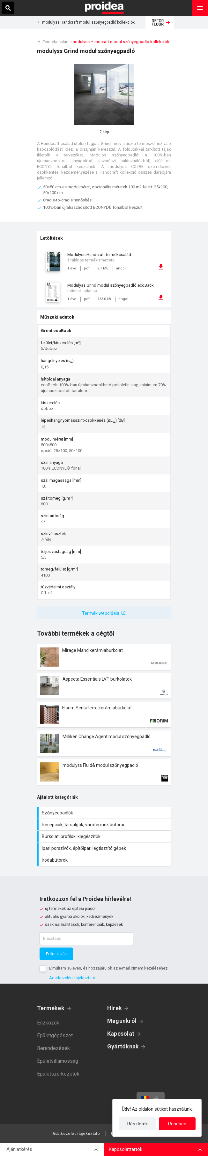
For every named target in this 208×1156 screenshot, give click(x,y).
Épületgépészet (55, 1035)
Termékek (50, 1008)
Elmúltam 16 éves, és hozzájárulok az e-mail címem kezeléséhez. (108, 968)
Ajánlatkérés (19, 1149)
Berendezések (53, 1048)
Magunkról (122, 1020)
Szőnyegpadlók (105, 813)
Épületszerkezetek (58, 1074)
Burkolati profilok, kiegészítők (105, 836)
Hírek (114, 1008)
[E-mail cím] (86, 938)
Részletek (137, 1124)
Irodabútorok (105, 860)
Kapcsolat (120, 1033)
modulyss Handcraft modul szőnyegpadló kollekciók (88, 22)
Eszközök (48, 1023)
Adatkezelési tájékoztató (72, 977)
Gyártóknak (123, 1046)
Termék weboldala (100, 613)
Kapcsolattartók (125, 1149)
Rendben (177, 1124)
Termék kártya (104, 657)
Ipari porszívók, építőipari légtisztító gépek (105, 848)
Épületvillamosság (57, 1061)
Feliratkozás (56, 954)
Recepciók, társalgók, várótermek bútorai (105, 824)
